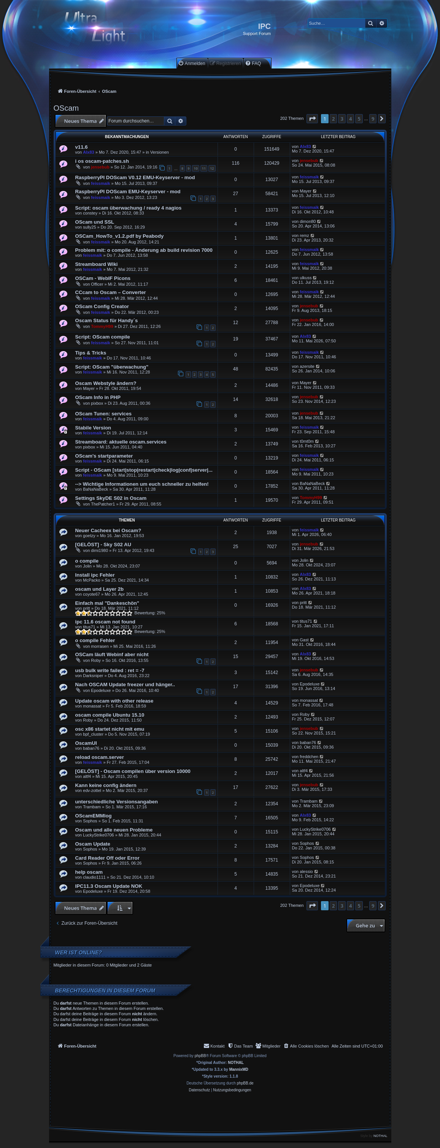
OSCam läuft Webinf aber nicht (112, 654)
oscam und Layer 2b (99, 589)
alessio (306, 871)
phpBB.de (245, 1083)
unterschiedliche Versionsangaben (116, 802)
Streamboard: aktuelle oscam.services (121, 442)
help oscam (89, 872)
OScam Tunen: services (103, 414)
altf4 (87, 776)
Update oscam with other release (114, 701)
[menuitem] (191, 63)
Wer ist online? (78, 952)
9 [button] (373, 118)
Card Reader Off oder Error (107, 858)
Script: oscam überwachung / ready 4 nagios (128, 208)
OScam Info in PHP (98, 397)
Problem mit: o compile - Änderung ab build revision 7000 (144, 250)
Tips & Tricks (90, 353)
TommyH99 (102, 326)
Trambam (92, 807)
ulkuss (305, 277)
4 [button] (350, 118)
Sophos (90, 821)
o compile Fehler (95, 640)
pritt (86, 608)
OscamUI (86, 743)
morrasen (99, 646)
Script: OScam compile (102, 337)
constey (90, 213)
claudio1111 (94, 877)
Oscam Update (92, 844)
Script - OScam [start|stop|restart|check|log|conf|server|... (144, 470)
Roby (96, 660)
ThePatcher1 (103, 504)
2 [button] (333, 118)
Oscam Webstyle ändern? (106, 383)
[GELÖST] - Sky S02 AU (103, 544)
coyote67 (91, 594)
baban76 (91, 748)
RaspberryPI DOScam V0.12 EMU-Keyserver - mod (135, 177)
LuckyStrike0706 (98, 835)
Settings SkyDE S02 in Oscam (111, 498)
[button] (312, 118)
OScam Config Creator (102, 306)
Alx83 (88, 152)
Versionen (159, 152)
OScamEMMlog (93, 816)
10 (195, 168)
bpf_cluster (93, 734)
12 (212, 168)
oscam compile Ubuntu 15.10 (110, 715)
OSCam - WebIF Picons (103, 278)
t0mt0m (307, 441)
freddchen (309, 756)
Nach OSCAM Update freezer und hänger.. (125, 684)
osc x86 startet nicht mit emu (110, 729)
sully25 (89, 227)
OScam (66, 108)
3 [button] (341, 118)
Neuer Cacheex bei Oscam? (108, 530)
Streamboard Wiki (96, 264)
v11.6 (81, 147)
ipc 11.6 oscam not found (105, 622)
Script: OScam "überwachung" (112, 367)
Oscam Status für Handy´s (106, 320)
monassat (92, 706)
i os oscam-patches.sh (102, 161)
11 (204, 168)
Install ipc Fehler (95, 575)
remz (304, 235)
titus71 (89, 627)
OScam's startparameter (104, 456)
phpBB (200, 1056)
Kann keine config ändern (106, 785)
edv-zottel (92, 790)
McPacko (91, 580)
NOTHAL (236, 1063)
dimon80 (308, 221)
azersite (307, 366)
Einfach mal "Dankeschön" (107, 603)
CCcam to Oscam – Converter (110, 292)
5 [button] (358, 118)
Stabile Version (93, 428)
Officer (97, 284)
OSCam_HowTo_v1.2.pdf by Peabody (119, 236)
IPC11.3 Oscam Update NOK (109, 886)
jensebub (100, 167)
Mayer (305, 191)
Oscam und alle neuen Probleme (114, 830)
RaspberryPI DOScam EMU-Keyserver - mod (128, 191)
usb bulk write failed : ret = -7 (110, 670)
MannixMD (238, 1069)
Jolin (87, 566)
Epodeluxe (101, 690)
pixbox (97, 403)
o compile (87, 561)
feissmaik (100, 183)
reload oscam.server (99, 757)
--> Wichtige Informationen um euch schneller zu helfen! (142, 484)
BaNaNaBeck (95, 489)
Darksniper (93, 675)
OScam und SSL (94, 222)
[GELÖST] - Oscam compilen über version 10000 (133, 771)
